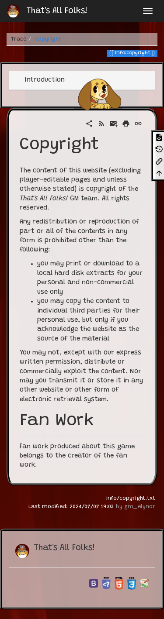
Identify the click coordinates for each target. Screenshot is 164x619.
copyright (48, 39)
